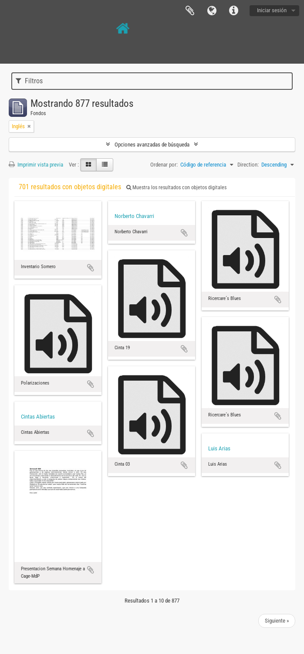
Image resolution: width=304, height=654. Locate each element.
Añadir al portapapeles (90, 267)
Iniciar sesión (272, 10)
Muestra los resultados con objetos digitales (176, 187)
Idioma (212, 11)
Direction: (248, 164)
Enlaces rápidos (233, 11)
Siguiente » (277, 620)
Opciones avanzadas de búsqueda (152, 144)
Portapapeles (190, 11)
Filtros (29, 81)
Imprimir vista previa (36, 164)
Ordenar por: (164, 164)
